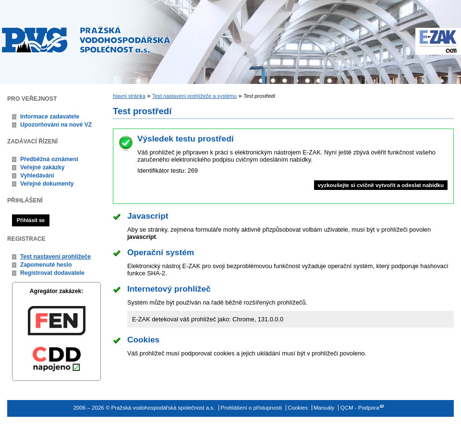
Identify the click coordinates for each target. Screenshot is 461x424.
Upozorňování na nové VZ (56, 124)
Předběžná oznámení (49, 159)
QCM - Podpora (359, 408)
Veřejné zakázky (42, 167)
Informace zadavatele (49, 116)
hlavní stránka (129, 96)
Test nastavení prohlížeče (55, 256)
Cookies (298, 408)
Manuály (324, 408)
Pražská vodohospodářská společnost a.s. (86, 39)
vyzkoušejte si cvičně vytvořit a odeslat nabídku (381, 185)
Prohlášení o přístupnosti (251, 408)
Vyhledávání (37, 175)
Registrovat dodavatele (52, 273)
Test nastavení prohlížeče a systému (194, 96)
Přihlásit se (31, 220)
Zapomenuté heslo (46, 264)
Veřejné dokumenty (46, 183)
